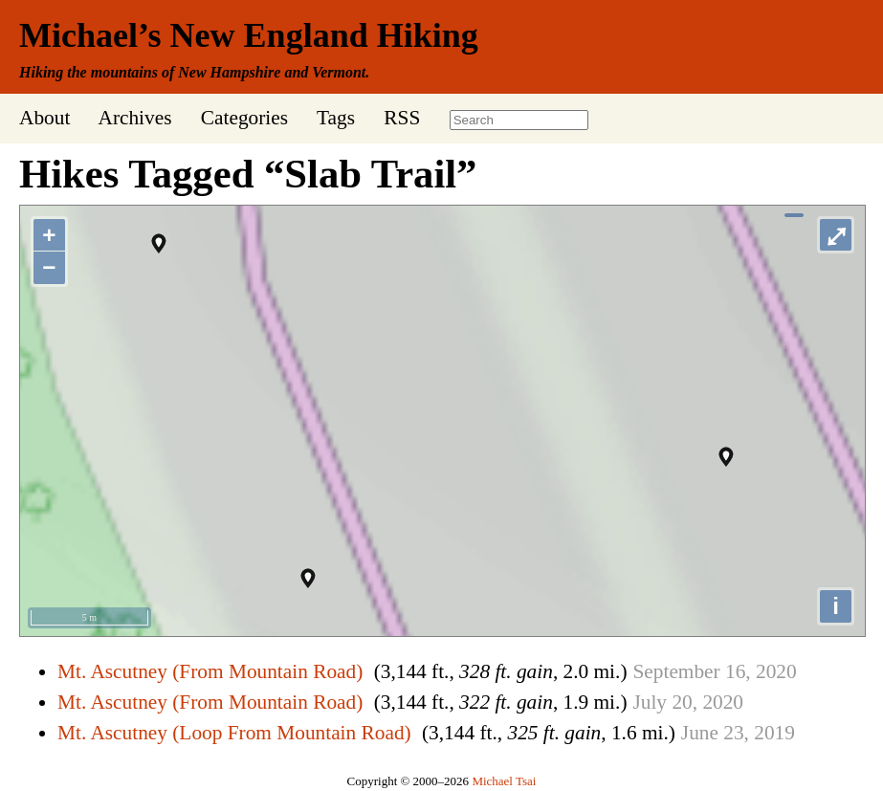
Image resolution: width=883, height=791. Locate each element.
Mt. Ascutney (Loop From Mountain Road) (234, 732)
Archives (134, 117)
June (699, 732)
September (675, 671)
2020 (776, 671)
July (649, 702)
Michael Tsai (504, 781)
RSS (402, 117)
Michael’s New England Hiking (248, 35)
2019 (774, 732)
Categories (244, 117)
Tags (336, 117)
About (44, 117)
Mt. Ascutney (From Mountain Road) (210, 671)
